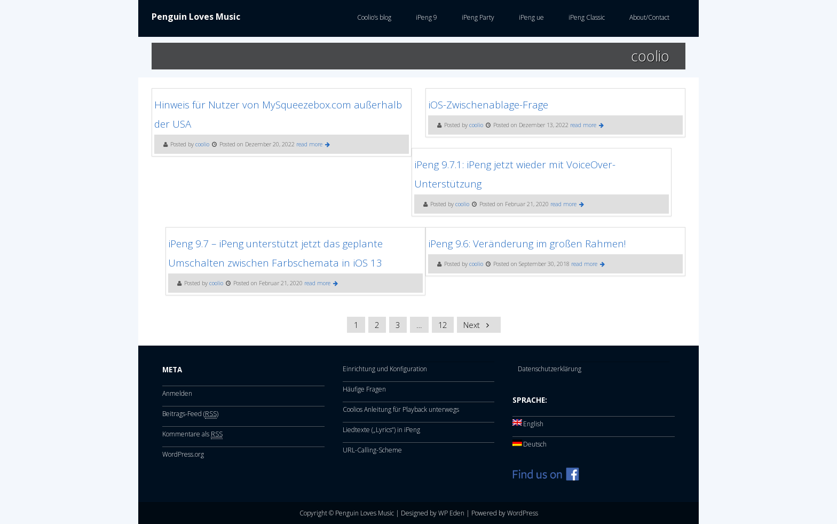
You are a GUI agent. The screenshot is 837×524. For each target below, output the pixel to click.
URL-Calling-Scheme (372, 450)
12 (442, 324)
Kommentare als (192, 434)
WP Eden (451, 513)
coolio (202, 144)
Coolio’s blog (372, 17)
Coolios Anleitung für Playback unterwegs (401, 409)
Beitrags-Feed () (190, 414)
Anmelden (177, 393)
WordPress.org (183, 454)
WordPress (522, 513)
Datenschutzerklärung (549, 368)
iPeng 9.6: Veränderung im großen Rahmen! (527, 243)
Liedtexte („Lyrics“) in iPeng (381, 429)
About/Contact (647, 17)
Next (478, 324)
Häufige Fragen (364, 389)
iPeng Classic (585, 17)
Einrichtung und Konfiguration (385, 368)
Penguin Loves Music (196, 16)
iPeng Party (476, 17)
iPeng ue (530, 17)
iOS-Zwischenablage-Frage (488, 104)
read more (313, 144)
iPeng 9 (425, 17)
